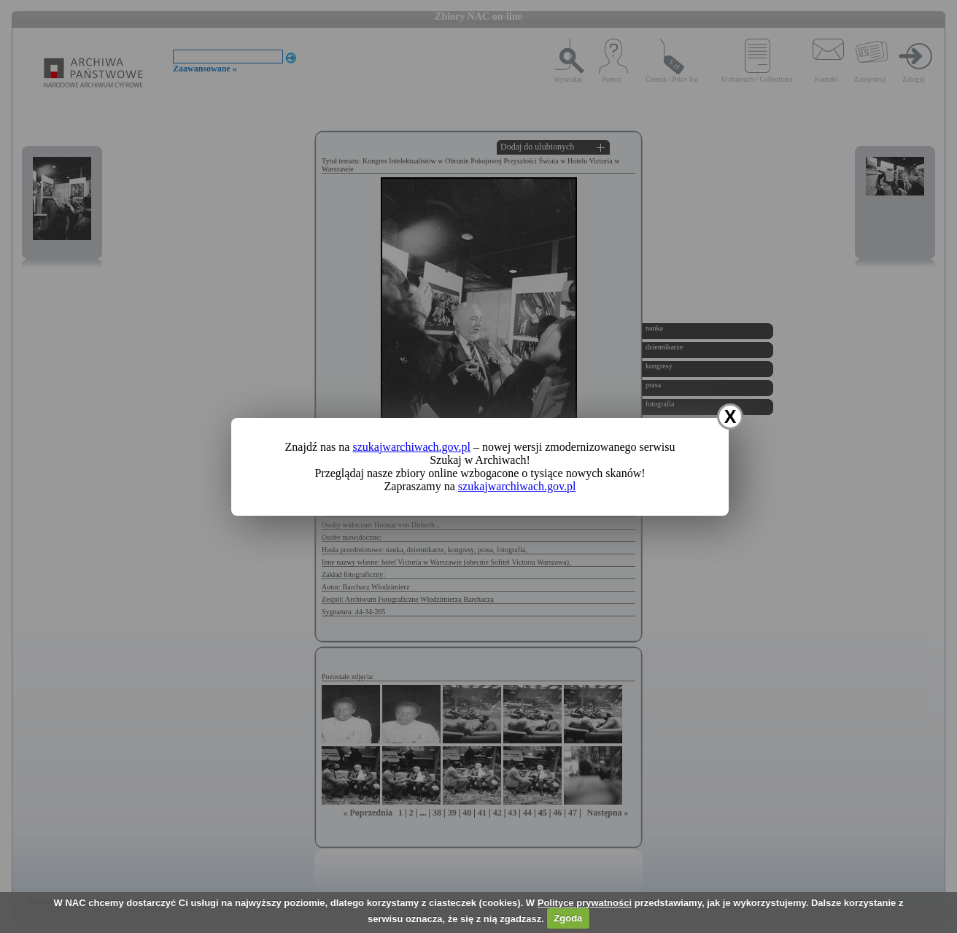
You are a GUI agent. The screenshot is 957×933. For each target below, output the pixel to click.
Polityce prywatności (585, 902)
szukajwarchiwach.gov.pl (411, 447)
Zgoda (568, 918)
